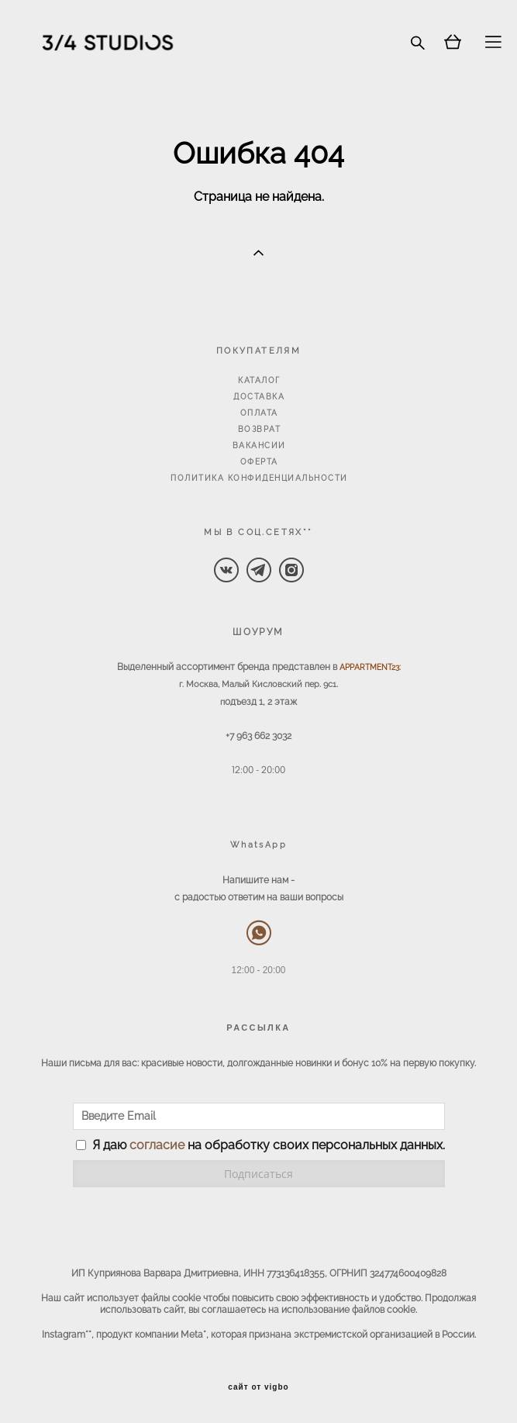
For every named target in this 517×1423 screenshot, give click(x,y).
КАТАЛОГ (259, 380)
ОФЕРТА (259, 462)
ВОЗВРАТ (259, 429)
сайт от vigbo (258, 1387)
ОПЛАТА (259, 413)
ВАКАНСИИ (259, 445)
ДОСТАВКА (258, 396)
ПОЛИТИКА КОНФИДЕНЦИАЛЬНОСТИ (259, 478)
